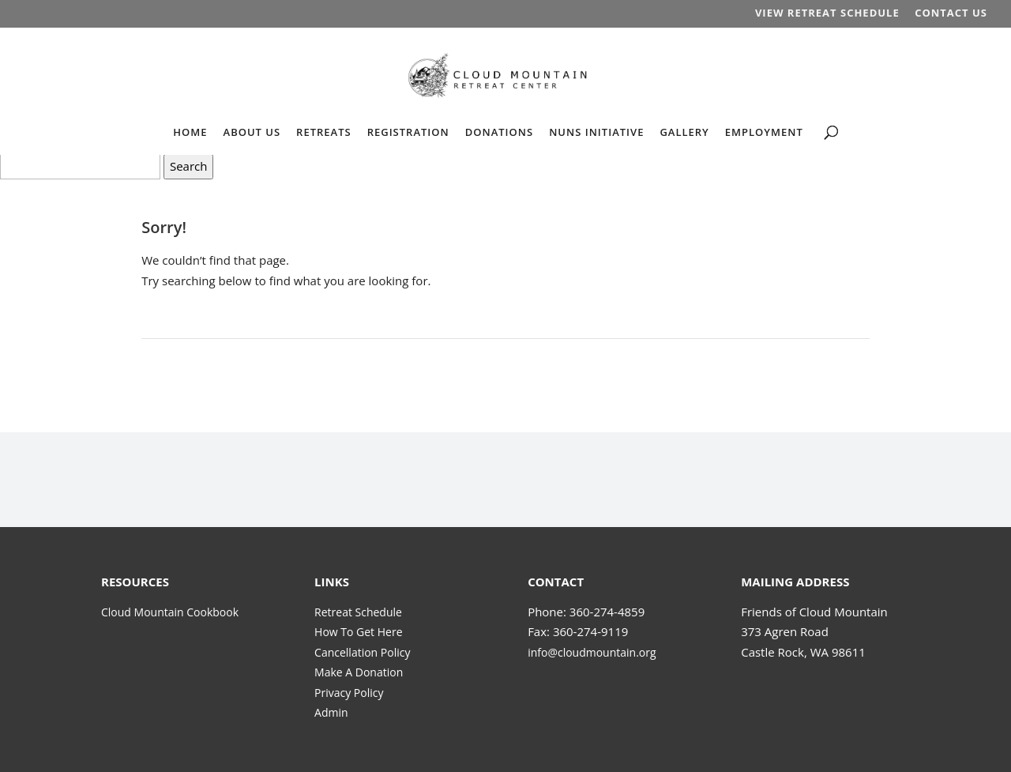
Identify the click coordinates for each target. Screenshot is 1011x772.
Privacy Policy (348, 692)
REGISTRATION (408, 132)
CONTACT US (951, 14)
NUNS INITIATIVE (596, 132)
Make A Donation (358, 672)
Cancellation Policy (362, 652)
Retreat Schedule (358, 611)
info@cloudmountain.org (592, 652)
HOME (190, 132)
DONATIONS (499, 132)
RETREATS (323, 132)
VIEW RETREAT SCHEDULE (827, 14)
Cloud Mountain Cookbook (170, 611)
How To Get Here (358, 631)
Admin (331, 712)
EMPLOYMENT (764, 132)
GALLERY (684, 132)
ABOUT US (252, 132)
